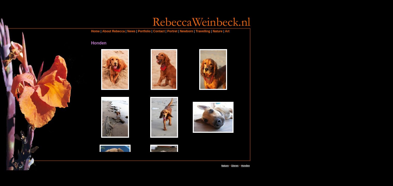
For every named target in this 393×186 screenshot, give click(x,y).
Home (95, 31)
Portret (172, 31)
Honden (245, 165)
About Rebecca (113, 31)
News (131, 31)
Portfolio (144, 31)
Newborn (186, 31)
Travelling (203, 31)
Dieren (234, 165)
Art (227, 31)
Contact (159, 31)
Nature (217, 31)
